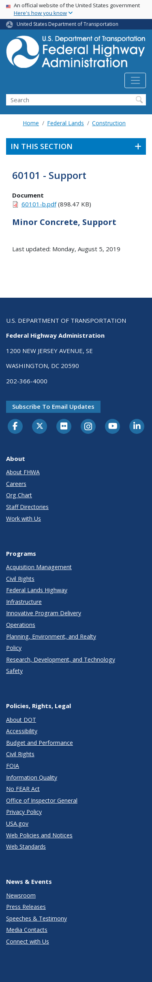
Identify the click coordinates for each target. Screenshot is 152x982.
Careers (16, 484)
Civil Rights (20, 578)
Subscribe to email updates (53, 406)
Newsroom (21, 895)
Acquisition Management (39, 567)
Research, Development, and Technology (60, 659)
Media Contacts (26, 930)
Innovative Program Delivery (43, 613)
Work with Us (23, 518)
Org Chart (19, 495)
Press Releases (26, 907)
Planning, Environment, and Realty (51, 636)
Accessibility (21, 731)
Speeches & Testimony (36, 918)
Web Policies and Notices (39, 835)
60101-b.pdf (38, 204)
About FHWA (23, 472)
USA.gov (17, 823)
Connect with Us (27, 941)
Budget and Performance (39, 742)
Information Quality (31, 777)
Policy (13, 648)
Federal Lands (65, 123)
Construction (109, 123)
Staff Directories (27, 507)
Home (31, 123)
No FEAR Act (23, 789)
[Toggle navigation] (135, 80)
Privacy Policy (24, 812)
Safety (14, 671)
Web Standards (26, 846)
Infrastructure (24, 602)
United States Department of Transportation (67, 24)
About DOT (21, 719)
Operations (20, 625)
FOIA (12, 766)
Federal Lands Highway (36, 590)
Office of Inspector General (41, 800)
